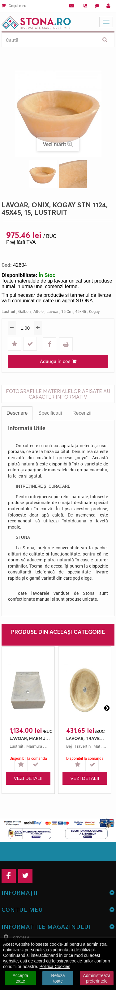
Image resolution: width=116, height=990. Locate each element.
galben (24, 311)
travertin (83, 746)
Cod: (7, 265)
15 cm (66, 311)
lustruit (8, 311)
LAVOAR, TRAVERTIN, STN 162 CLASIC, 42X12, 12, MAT (86, 738)
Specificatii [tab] (50, 413)
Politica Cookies (55, 966)
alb (47, 746)
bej (69, 746)
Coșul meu (14, 5)
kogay (94, 311)
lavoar (52, 311)
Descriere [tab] (17, 413)
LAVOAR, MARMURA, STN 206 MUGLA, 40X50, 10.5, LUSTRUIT (30, 738)
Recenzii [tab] (81, 413)
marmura (34, 746)
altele (38, 311)
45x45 (80, 311)
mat (97, 746)
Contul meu (22, 909)
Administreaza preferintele (96, 978)
